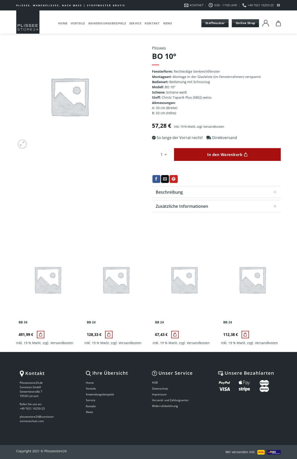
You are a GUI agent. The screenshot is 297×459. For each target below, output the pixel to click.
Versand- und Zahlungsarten (170, 400)
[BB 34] (40, 334)
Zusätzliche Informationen (218, 207)
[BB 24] (109, 334)
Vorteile (78, 23)
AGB (155, 382)
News (167, 23)
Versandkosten (213, 127)
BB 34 (23, 322)
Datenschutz (160, 389)
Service (135, 23)
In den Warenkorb (224, 154)
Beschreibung (218, 192)
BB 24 (91, 322)
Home (62, 23)
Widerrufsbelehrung (165, 406)
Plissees (159, 48)
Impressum (159, 394)
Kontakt (152, 23)
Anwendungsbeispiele (107, 23)
